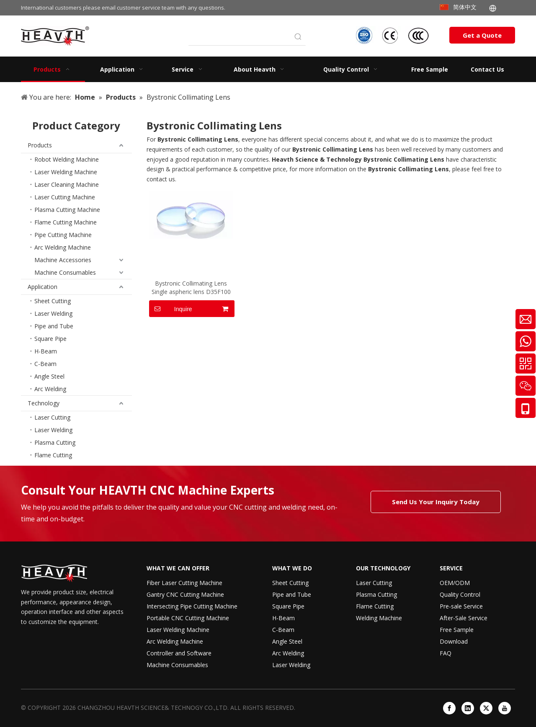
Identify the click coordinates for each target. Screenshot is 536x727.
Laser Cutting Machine (64, 197)
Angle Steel (49, 376)
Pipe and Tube (53, 326)
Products (40, 145)
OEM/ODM (455, 583)
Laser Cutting (52, 417)
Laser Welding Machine (65, 172)
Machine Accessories (62, 260)
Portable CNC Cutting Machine (188, 618)
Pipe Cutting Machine (63, 235)
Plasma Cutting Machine (67, 210)
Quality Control (460, 594)
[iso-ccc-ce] (393, 35)
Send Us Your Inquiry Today (435, 502)
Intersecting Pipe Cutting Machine (192, 606)
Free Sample (457, 630)
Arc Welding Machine (62, 247)
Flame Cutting (53, 455)
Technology (43, 403)
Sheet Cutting (52, 301)
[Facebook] (449, 708)
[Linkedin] (467, 708)
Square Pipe (50, 339)
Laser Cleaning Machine (66, 184)
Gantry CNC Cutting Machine (185, 594)
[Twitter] (486, 708)
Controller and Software (179, 653)
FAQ (445, 653)
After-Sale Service (463, 618)
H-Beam (45, 351)
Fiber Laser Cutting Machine (184, 583)
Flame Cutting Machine (65, 222)
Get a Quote (482, 35)
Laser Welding (53, 313)
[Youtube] (504, 708)
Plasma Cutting (54, 442)
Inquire (170, 308)
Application (42, 287)
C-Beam (45, 364)
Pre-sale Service (461, 606)
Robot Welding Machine (66, 159)
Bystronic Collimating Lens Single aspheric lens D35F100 (191, 287)
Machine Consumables (65, 272)
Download (454, 641)
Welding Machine (379, 618)
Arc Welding (50, 389)
